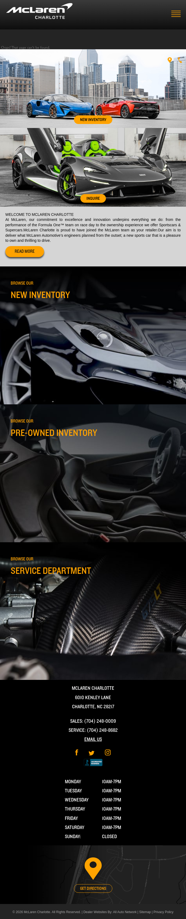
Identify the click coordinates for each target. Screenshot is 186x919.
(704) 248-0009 (100, 721)
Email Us (93, 739)
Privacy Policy (163, 912)
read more (25, 251)
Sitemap (145, 912)
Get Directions (93, 888)
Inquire (93, 198)
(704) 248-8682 (102, 730)
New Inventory (93, 119)
